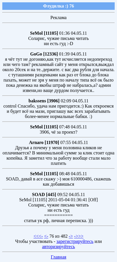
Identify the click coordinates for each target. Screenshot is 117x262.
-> (71, 236)
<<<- (38, 236)
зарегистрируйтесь (75, 241)
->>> (78, 236)
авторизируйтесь (58, 246)
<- (46, 236)
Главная (58, 256)
